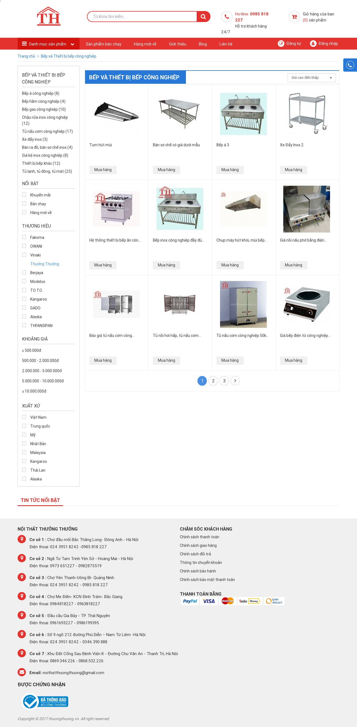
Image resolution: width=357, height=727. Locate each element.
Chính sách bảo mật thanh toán (207, 579)
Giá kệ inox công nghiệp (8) (45, 155)
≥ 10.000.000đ (34, 391)
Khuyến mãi (40, 195)
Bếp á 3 (222, 144)
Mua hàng (103, 169)
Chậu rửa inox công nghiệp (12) (45, 120)
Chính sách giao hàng (198, 545)
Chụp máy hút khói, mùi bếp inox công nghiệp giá (240, 240)
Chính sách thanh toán (199, 536)
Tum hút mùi (100, 144)
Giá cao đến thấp (312, 77)
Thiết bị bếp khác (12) (41, 163)
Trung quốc (40, 426)
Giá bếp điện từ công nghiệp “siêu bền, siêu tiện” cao (304, 335)
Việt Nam (38, 417)
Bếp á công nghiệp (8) (40, 93)
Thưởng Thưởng (44, 263)
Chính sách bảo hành (198, 571)
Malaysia (38, 452)
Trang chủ (27, 56)
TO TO (36, 290)
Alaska (36, 316)
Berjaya (36, 272)
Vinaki (35, 255)
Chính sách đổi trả (195, 554)
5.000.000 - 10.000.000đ (43, 381)
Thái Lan (37, 470)
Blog (203, 44)
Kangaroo (38, 299)
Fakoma (37, 237)
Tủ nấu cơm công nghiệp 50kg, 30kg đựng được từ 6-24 (242, 335)
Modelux (37, 281)
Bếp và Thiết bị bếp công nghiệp (68, 56)
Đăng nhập (324, 43)
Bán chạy (38, 203)
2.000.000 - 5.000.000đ (42, 370)
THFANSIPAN (41, 325)
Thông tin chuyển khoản (201, 562)
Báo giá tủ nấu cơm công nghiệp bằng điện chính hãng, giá (114, 335)
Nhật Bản (38, 443)
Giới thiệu (177, 44)
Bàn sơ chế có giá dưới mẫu (176, 144)
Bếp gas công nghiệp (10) (44, 109)
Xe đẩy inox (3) (35, 139)
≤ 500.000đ (31, 350)
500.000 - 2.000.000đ (40, 360)
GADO (35, 308)
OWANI (36, 246)
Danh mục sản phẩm (48, 44)
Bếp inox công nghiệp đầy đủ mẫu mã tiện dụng (177, 240)
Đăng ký (289, 43)
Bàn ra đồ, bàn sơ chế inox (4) (47, 147)
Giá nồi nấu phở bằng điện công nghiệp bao (302, 240)
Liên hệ (225, 44)
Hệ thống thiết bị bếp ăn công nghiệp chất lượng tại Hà (115, 240)
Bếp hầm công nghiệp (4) (43, 101)
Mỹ (32, 435)
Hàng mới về (145, 44)
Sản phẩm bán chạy (103, 44)
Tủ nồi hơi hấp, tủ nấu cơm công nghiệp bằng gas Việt (176, 335)
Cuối (235, 380)
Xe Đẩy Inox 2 (292, 144)
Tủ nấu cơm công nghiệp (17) (47, 131)
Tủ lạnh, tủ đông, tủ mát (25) (47, 171)
